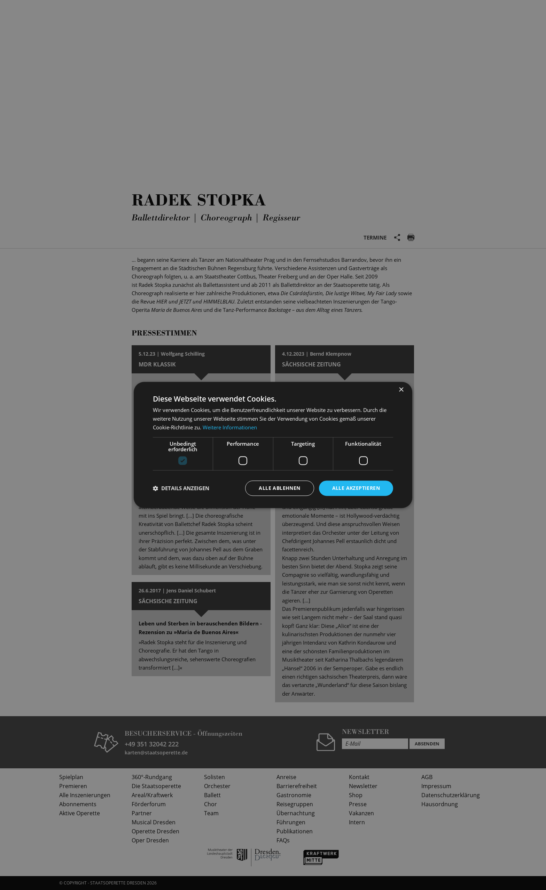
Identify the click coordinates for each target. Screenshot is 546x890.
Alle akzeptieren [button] (356, 488)
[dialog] (273, 445)
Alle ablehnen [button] (279, 488)
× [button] (401, 390)
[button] (181, 488)
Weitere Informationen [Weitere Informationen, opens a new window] (230, 427)
